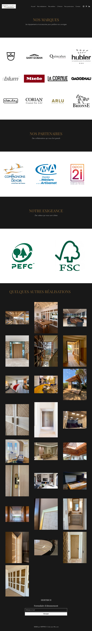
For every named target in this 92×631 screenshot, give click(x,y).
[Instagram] (83, 6)
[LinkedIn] (89, 6)
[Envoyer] (46, 613)
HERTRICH (46, 600)
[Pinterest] (86, 6)
